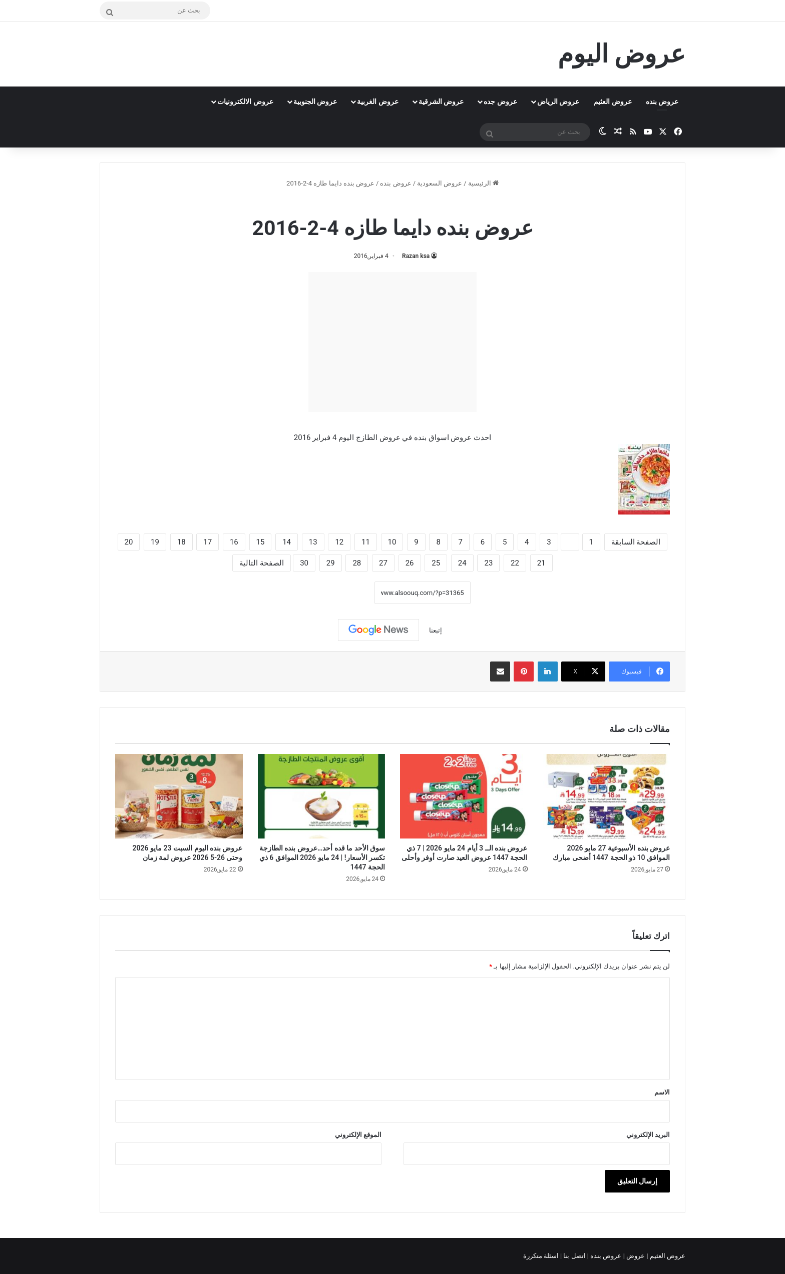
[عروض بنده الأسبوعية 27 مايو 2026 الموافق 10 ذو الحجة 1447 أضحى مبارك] (606, 796)
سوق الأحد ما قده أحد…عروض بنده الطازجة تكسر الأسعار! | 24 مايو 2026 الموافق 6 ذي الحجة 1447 (322, 857)
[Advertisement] (392, 342)
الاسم (662, 1092)
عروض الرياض (558, 102)
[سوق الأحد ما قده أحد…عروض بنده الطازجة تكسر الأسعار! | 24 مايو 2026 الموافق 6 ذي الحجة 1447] (321, 796)
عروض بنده (662, 102)
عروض (635, 1256)
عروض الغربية (377, 102)
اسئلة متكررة (541, 1256)
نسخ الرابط (343, 592)
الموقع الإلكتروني (358, 1134)
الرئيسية (483, 183)
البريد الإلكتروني (648, 1134)
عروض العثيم (612, 102)
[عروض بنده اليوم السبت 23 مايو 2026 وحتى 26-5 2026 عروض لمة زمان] (179, 796)
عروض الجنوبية (315, 102)
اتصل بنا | (573, 1256)
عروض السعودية (439, 183)
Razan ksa (416, 256)
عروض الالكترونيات (245, 102)
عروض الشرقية (441, 102)
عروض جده (500, 102)
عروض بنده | (605, 1256)
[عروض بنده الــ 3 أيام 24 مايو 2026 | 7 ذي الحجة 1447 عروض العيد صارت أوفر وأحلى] (464, 796)
